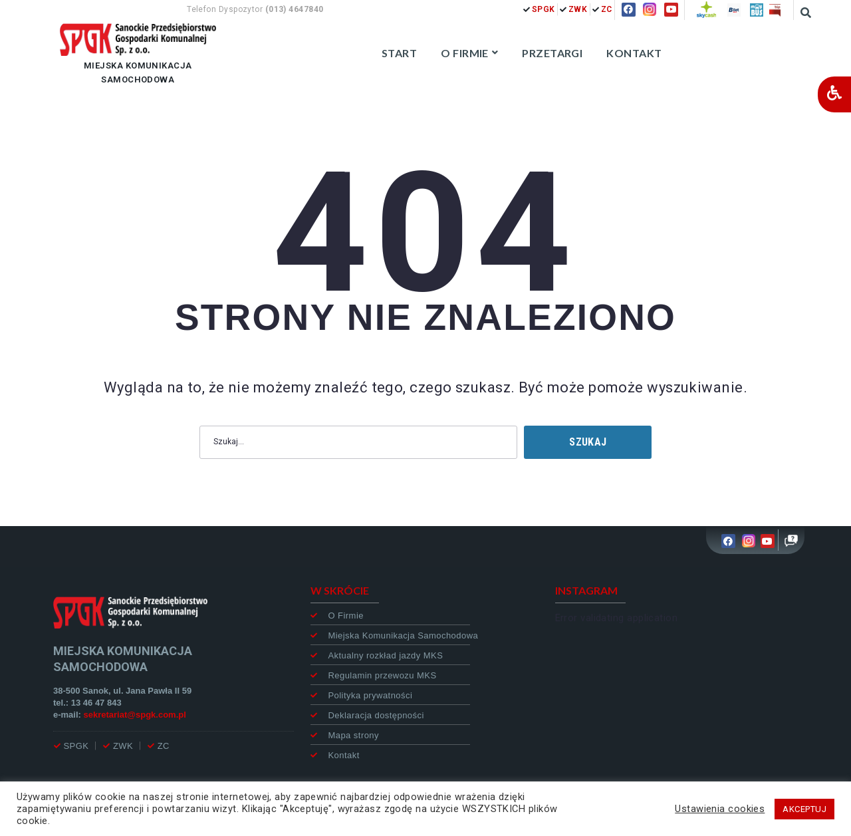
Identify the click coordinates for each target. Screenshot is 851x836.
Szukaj (587, 442)
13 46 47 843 (96, 703)
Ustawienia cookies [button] (720, 809)
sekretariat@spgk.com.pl (135, 715)
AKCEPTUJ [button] (804, 809)
